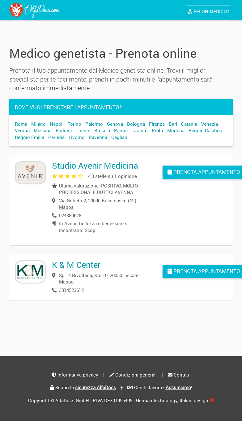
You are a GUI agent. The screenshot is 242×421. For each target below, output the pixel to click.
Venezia (209, 124)
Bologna (136, 124)
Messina (43, 130)
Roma (21, 124)
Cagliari (119, 137)
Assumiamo (178, 387)
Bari (173, 124)
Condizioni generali (136, 375)
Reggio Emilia (29, 137)
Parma (121, 130)
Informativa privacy (77, 375)
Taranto (140, 130)
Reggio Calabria (205, 130)
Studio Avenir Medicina (95, 165)
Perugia (56, 137)
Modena (176, 130)
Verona (22, 130)
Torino (74, 124)
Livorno (77, 137)
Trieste (83, 130)
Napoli (57, 124)
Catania (189, 124)
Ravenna (98, 137)
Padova (64, 130)
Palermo (94, 124)
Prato (157, 130)
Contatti (182, 375)
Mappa (66, 207)
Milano (38, 124)
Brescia (102, 130)
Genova (115, 124)
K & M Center (76, 264)
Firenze (157, 124)
